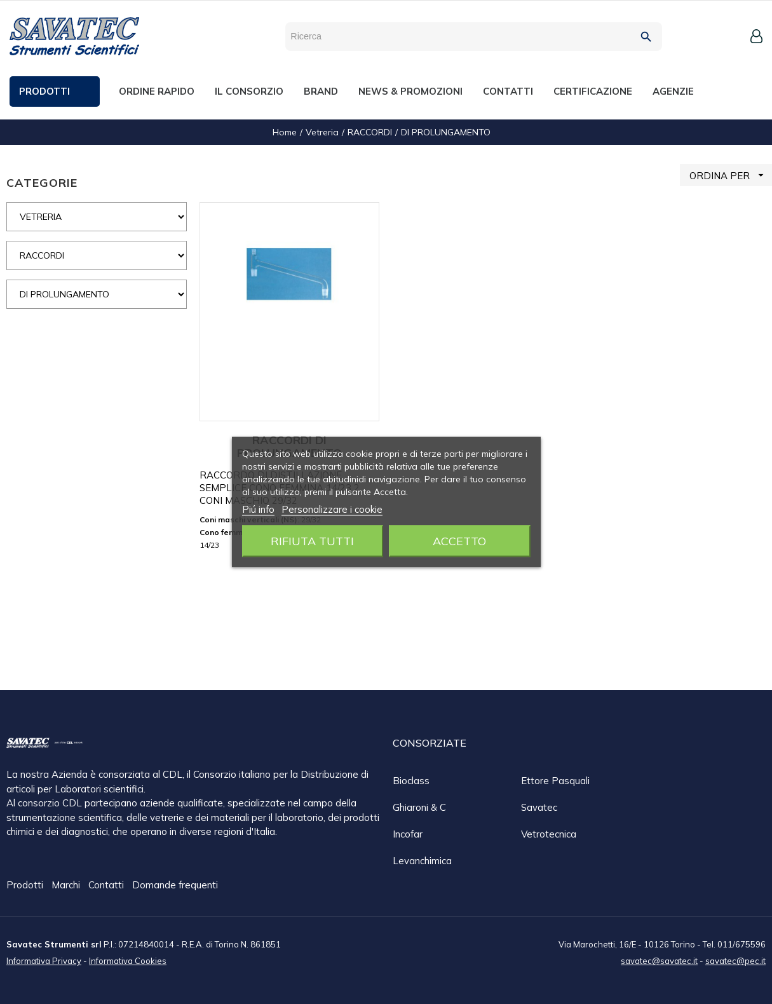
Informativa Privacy (43, 960)
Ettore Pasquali (555, 781)
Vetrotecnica (548, 834)
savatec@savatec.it (659, 960)
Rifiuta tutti (312, 541)
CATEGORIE (42, 182)
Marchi (67, 885)
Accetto (459, 541)
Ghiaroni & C (419, 807)
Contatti (107, 885)
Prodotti (26, 885)
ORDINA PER (730, 175)
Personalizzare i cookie (332, 509)
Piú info (258, 509)
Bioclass (411, 781)
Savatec (539, 807)
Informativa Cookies (127, 960)
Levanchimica (422, 861)
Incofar (408, 834)
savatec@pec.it (735, 960)
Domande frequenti (175, 885)
